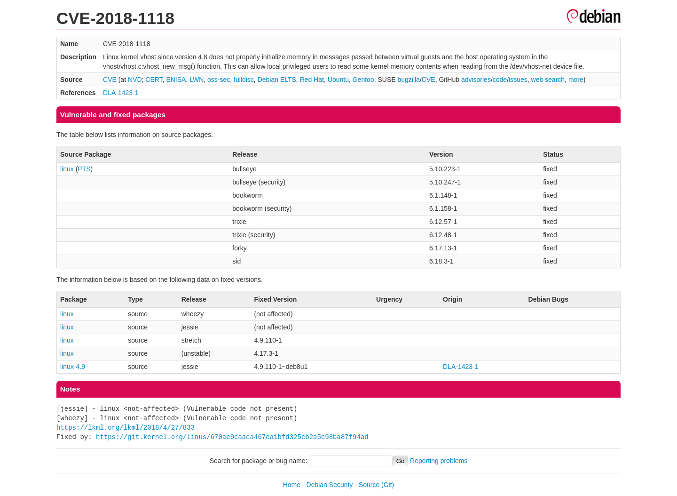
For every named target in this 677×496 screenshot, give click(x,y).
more (575, 79)
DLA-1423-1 (121, 92)
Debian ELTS (277, 79)
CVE (110, 79)
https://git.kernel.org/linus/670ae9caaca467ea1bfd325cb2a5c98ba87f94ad (232, 436)
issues (518, 79)
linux (67, 169)
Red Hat (312, 79)
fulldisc (244, 79)
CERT (153, 79)
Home (291, 484)
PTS (84, 169)
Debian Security (330, 484)
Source (369, 484)
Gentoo (363, 79)
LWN (196, 79)
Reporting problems (438, 460)
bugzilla (408, 79)
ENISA (176, 79)
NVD (135, 79)
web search (548, 79)
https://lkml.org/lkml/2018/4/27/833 (125, 427)
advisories (476, 79)
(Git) (387, 484)
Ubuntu (338, 79)
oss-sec (218, 79)
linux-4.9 (72, 366)
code (500, 79)
